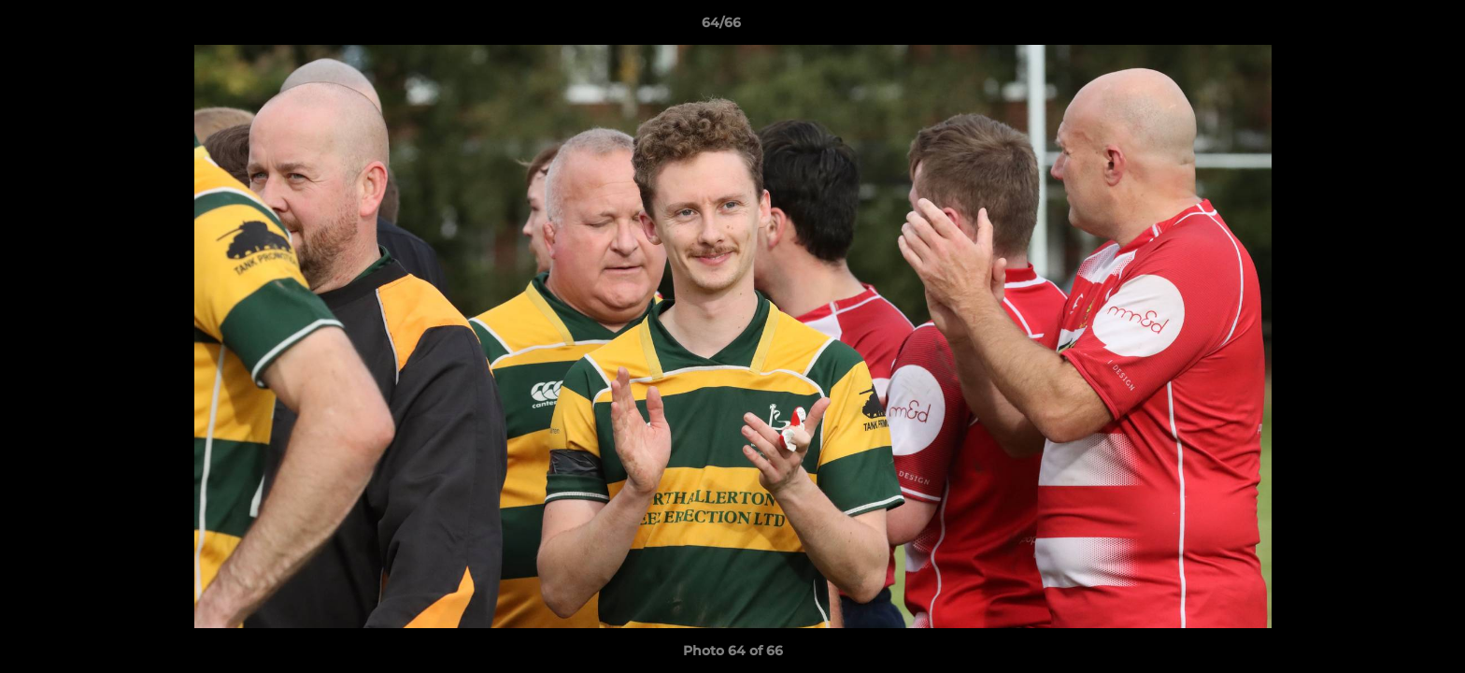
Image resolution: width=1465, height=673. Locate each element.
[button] (1386, 27)
